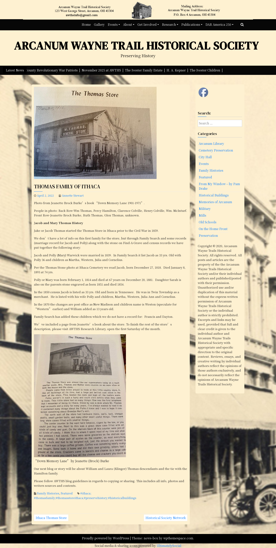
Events (113, 24)
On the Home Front (213, 229)
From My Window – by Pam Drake (219, 186)
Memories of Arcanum (215, 202)
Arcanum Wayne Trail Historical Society (136, 45)
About (127, 24)
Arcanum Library (211, 143)
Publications (190, 24)
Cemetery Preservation (216, 150)
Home (86, 24)
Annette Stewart (73, 195)
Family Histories (48, 493)
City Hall (205, 157)
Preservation (208, 235)
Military (205, 208)
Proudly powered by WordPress (106, 538)
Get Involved (147, 24)
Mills (202, 215)
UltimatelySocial (169, 545)
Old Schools (207, 222)
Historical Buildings (214, 195)
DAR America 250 (218, 24)
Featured (67, 493)
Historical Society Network (165, 518)
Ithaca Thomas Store (51, 518)
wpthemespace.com (178, 538)
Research (169, 24)
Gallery (99, 24)
